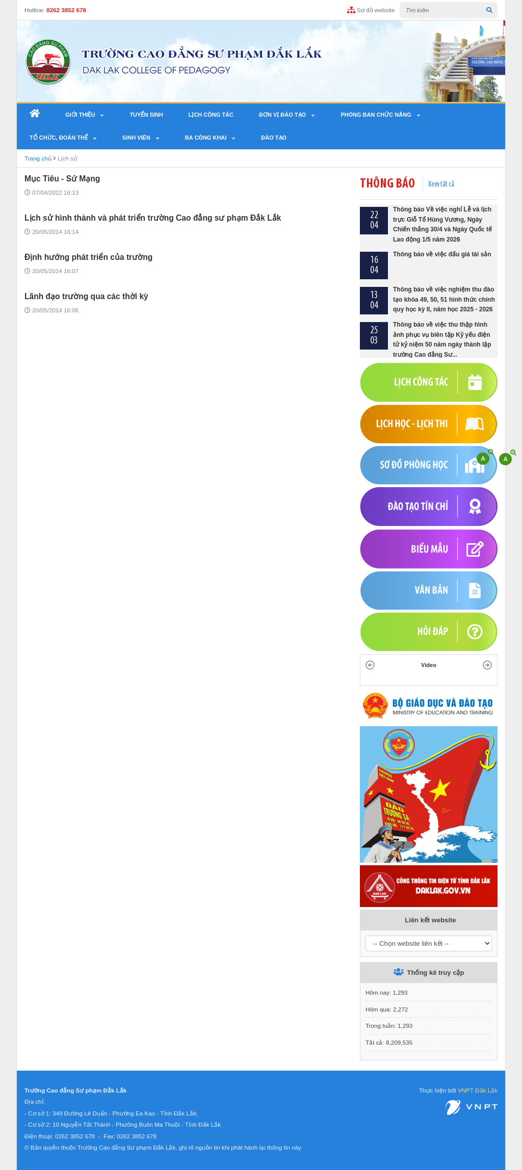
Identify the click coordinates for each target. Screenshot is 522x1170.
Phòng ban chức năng (376, 115)
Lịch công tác (211, 115)
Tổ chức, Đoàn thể (59, 138)
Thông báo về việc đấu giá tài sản (442, 254)
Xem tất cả (441, 184)
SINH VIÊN (136, 138)
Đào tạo (273, 138)
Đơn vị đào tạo (282, 115)
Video (428, 665)
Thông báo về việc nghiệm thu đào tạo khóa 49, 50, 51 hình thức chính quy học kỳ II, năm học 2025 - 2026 (444, 299)
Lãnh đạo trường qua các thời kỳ (86, 296)
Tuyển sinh (146, 115)
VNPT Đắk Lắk (478, 1090)
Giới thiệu (80, 115)
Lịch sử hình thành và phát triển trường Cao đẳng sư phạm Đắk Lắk (152, 218)
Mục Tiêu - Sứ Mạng (62, 178)
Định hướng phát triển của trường (88, 257)
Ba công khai (205, 138)
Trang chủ (37, 158)
